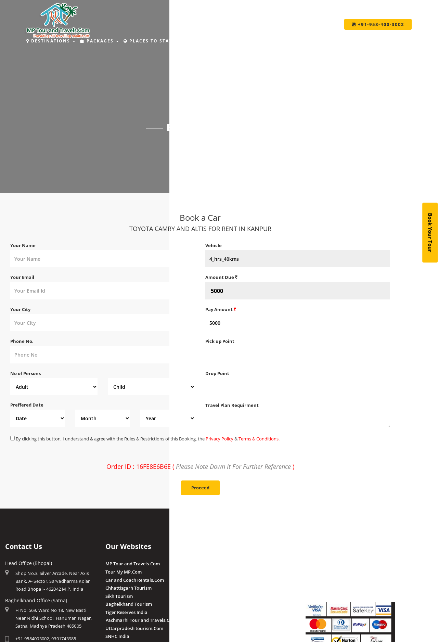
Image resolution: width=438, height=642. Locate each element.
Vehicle (213, 245)
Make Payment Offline (329, 572)
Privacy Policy (219, 439)
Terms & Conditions (259, 439)
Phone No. (22, 341)
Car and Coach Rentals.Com (134, 580)
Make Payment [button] (261, 41)
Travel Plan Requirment (232, 405)
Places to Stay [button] (150, 41)
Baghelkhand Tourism (128, 604)
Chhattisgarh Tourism (128, 588)
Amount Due (221, 277)
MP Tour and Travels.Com (132, 564)
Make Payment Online (329, 564)
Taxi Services (315, 41)
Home (186, 146)
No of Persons (25, 373)
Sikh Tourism (119, 596)
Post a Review (219, 628)
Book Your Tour (430, 232)
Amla (211, 564)
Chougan (214, 588)
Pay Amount (220, 309)
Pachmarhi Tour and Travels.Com (140, 620)
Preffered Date (26, 405)
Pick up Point (219, 341)
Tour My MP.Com (123, 572)
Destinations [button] (50, 41)
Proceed (200, 488)
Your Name (23, 245)
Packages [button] (99, 41)
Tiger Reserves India (126, 612)
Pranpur (214, 580)
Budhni (213, 572)
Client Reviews (220, 620)
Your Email (22, 277)
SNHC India (117, 636)
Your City (20, 309)
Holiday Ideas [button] (206, 41)
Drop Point (217, 373)
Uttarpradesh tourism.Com (134, 628)
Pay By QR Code (322, 580)
